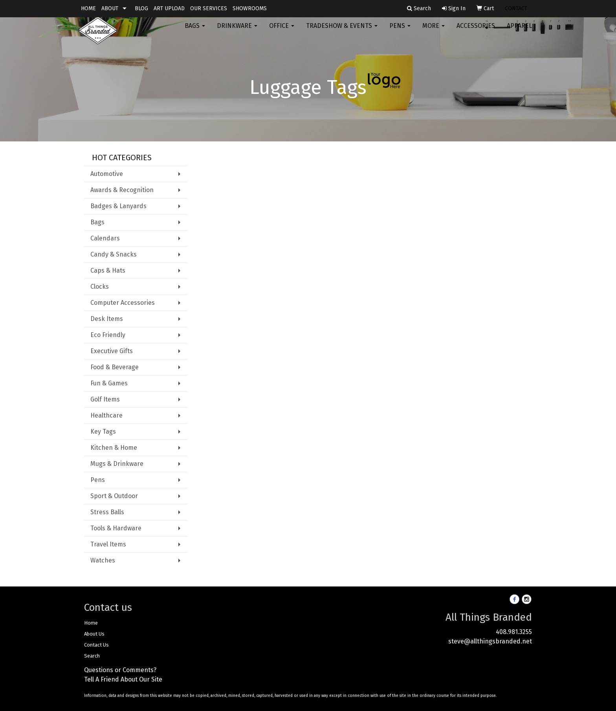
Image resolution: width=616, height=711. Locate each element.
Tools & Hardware (115, 528)
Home (91, 623)
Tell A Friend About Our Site (123, 679)
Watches (102, 560)
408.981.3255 (514, 632)
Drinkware (237, 31)
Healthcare (106, 415)
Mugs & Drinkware (116, 463)
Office (281, 31)
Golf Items (105, 399)
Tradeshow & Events (342, 31)
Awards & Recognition (122, 190)
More (433, 31)
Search (92, 656)
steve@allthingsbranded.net (490, 641)
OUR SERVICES (208, 8)
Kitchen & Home (113, 447)
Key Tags (103, 431)
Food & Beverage (114, 367)
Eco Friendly (107, 335)
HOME (88, 8)
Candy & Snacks (113, 254)
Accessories (475, 31)
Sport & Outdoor (114, 496)
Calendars (105, 238)
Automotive (106, 174)
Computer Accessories (122, 302)
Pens (400, 31)
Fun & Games (109, 383)
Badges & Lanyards (118, 206)
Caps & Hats (107, 270)
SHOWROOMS (250, 8)
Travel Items (108, 544)
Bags (195, 31)
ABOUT (109, 8)
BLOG (141, 8)
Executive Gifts (111, 351)
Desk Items (106, 319)
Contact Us (96, 645)
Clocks (99, 286)
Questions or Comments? (120, 670)
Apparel (519, 31)
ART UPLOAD (169, 8)
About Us (94, 634)
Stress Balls (107, 512)
